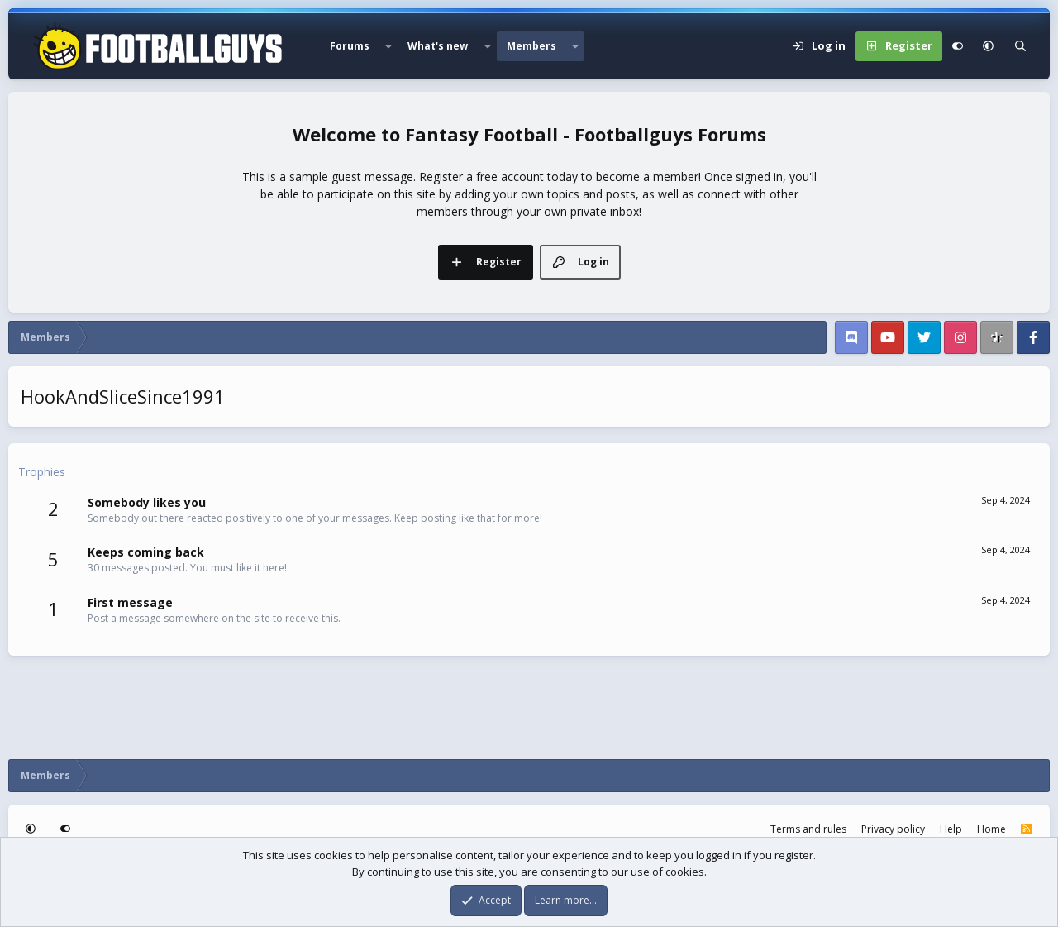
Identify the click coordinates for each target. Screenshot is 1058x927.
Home (991, 829)
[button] (388, 46)
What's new (437, 46)
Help (951, 829)
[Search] (1020, 46)
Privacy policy (893, 829)
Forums (349, 46)
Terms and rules (808, 829)
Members (531, 46)
